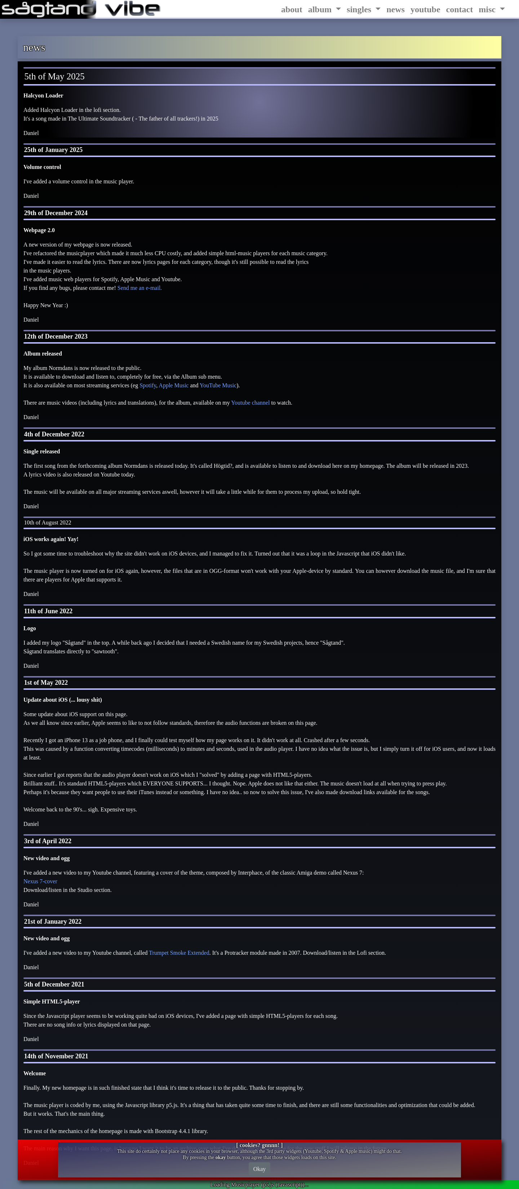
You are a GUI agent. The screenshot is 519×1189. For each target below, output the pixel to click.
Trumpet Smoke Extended (179, 953)
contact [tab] (459, 9)
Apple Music (173, 385)
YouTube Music (218, 385)
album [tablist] (321, 9)
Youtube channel (250, 403)
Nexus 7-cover (40, 881)
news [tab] (395, 9)
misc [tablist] (488, 9)
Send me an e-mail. (139, 288)
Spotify (147, 385)
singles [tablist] (360, 9)
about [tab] (291, 9)
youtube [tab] (425, 9)
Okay (259, 1169)
